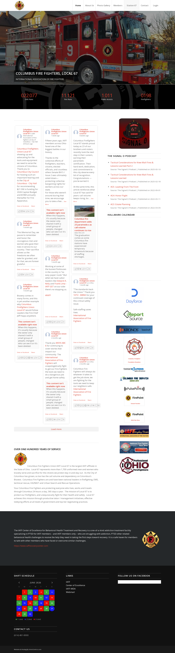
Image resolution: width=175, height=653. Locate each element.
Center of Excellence (75, 585)
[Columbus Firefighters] (19, 5)
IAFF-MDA (71, 588)
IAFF (68, 581)
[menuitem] (78, 5)
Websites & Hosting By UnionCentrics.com (27, 649)
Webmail (70, 592)
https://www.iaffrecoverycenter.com (31, 545)
